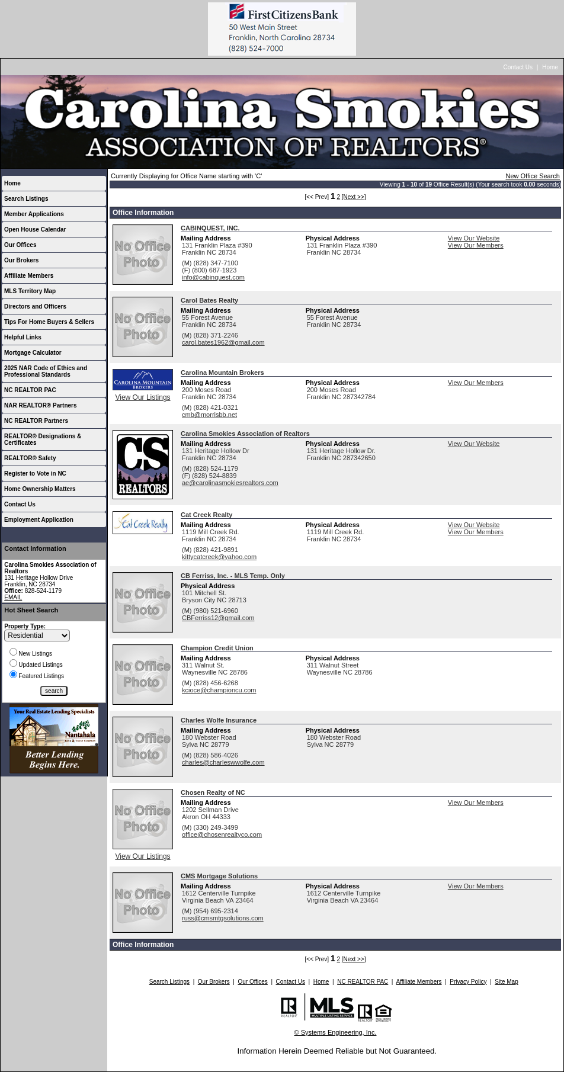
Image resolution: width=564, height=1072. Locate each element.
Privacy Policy (468, 981)
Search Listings (26, 198)
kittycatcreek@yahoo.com (219, 556)
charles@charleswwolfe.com (223, 762)
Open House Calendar (35, 229)
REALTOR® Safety (30, 458)
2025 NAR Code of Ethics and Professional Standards (45, 371)
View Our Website (474, 238)
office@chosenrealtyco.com (222, 834)
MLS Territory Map (30, 291)
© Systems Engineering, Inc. (335, 1032)
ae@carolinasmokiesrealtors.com (230, 482)
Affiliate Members (28, 275)
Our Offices (20, 245)
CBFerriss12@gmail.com (218, 617)
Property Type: (25, 626)
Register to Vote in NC (35, 473)
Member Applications (34, 214)
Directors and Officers (35, 306)
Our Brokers (21, 260)
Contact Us (518, 67)
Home (550, 67)
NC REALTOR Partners (36, 421)
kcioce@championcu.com (219, 690)
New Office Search (532, 175)
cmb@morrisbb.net (209, 414)
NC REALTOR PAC (30, 390)
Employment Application (38, 519)
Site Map (506, 981)
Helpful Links (22, 337)
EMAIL (13, 597)
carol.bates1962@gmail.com (223, 342)
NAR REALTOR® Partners (40, 405)
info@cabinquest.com (213, 277)
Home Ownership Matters (40, 489)
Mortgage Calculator (33, 352)
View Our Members (476, 245)
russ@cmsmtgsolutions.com (223, 918)
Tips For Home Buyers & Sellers (49, 322)
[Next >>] (354, 197)
